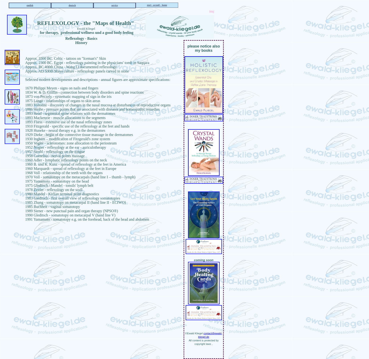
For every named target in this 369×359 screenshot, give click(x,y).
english (30, 5)
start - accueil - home (157, 5)
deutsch (72, 5)
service (114, 5)
